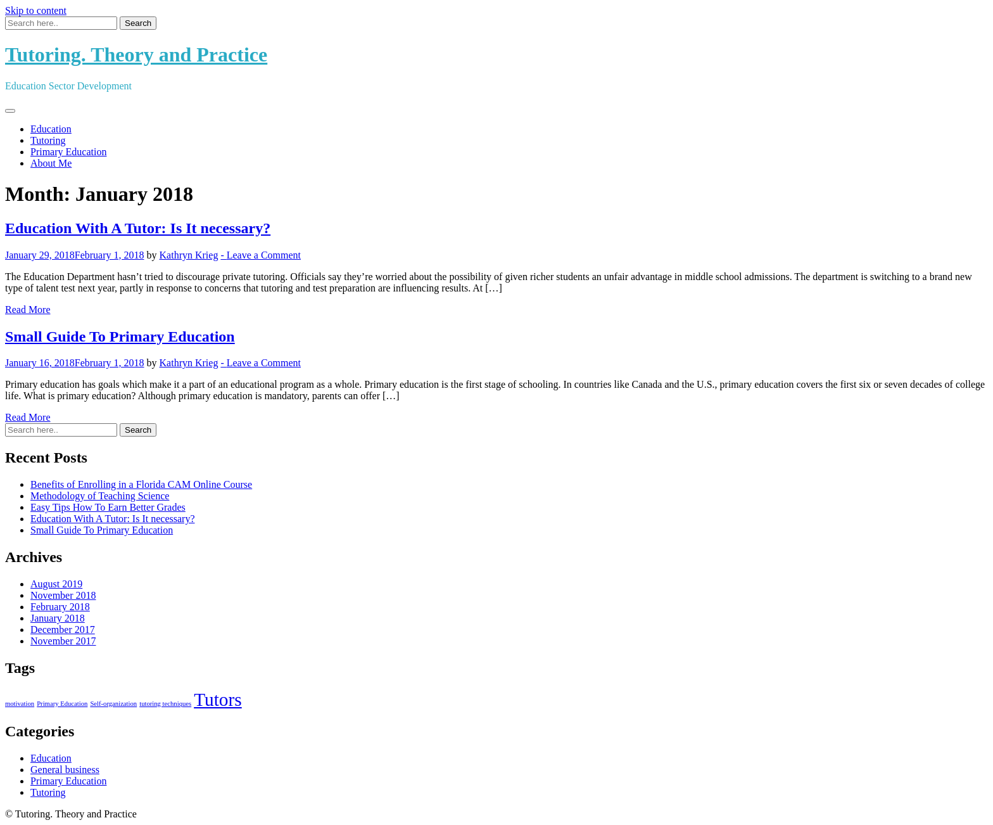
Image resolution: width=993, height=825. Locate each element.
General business (64, 769)
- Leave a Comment (260, 255)
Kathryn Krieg (189, 255)
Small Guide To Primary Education (120, 336)
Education (51, 129)
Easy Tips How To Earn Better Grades (108, 507)
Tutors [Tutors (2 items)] (218, 699)
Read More (28, 309)
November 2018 (63, 595)
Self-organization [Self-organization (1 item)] (113, 703)
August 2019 (56, 584)
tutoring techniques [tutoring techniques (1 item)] (165, 703)
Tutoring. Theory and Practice (136, 54)
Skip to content (35, 10)
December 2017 (62, 629)
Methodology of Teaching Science (99, 495)
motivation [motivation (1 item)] (19, 703)
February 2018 (60, 606)
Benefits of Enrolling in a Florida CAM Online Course (141, 484)
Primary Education (68, 151)
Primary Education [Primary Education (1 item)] (62, 703)
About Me (51, 163)
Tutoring (47, 140)
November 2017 (63, 641)
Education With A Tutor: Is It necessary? (137, 228)
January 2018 (57, 618)
